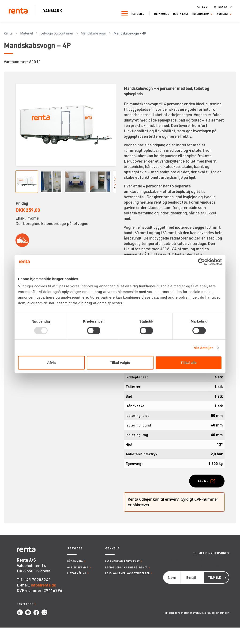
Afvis (51, 363)
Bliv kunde (159, 13)
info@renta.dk (43, 585)
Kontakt (220, 13)
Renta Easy (178, 13)
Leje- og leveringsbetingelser (127, 573)
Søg (202, 6)
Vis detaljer (203, 348)
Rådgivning (75, 561)
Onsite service (77, 567)
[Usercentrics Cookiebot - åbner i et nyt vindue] (201, 261)
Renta (220, 6)
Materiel (135, 13)
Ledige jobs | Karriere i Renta (126, 567)
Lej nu (203, 481)
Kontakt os (25, 604)
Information (198, 13)
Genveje (112, 549)
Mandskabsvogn (93, 33)
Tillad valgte (120, 363)
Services (75, 549)
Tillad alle (188, 363)
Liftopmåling (76, 573)
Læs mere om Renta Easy (122, 561)
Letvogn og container (57, 33)
